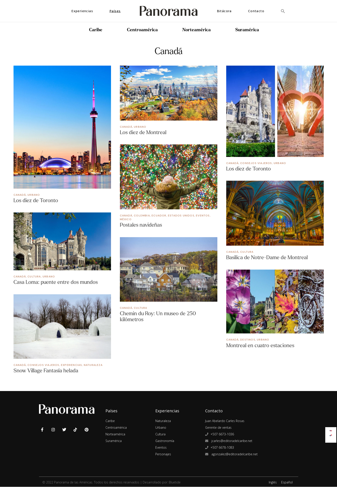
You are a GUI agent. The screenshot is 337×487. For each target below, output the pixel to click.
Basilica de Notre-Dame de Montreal (267, 257)
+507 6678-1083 (222, 448)
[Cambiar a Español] (331, 434)
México (126, 219)
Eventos (203, 215)
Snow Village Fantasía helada (46, 370)
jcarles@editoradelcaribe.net (231, 441)
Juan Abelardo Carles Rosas (224, 421)
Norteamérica (197, 29)
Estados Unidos (181, 215)
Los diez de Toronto (36, 200)
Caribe (97, 29)
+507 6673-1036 (222, 434)
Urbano (33, 195)
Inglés (273, 482)
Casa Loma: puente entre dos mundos (56, 282)
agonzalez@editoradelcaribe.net (234, 454)
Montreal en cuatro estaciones (260, 345)
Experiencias (71, 365)
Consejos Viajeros (256, 163)
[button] (283, 11)
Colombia (142, 215)
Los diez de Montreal (143, 132)
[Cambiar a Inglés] (331, 429)
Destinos (247, 339)
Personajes (163, 454)
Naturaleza (93, 365)
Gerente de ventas (218, 428)
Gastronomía (164, 441)
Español (287, 482)
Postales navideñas (141, 225)
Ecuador (159, 215)
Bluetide (175, 482)
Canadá (20, 195)
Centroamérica (143, 29)
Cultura (246, 252)
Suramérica (248, 29)
